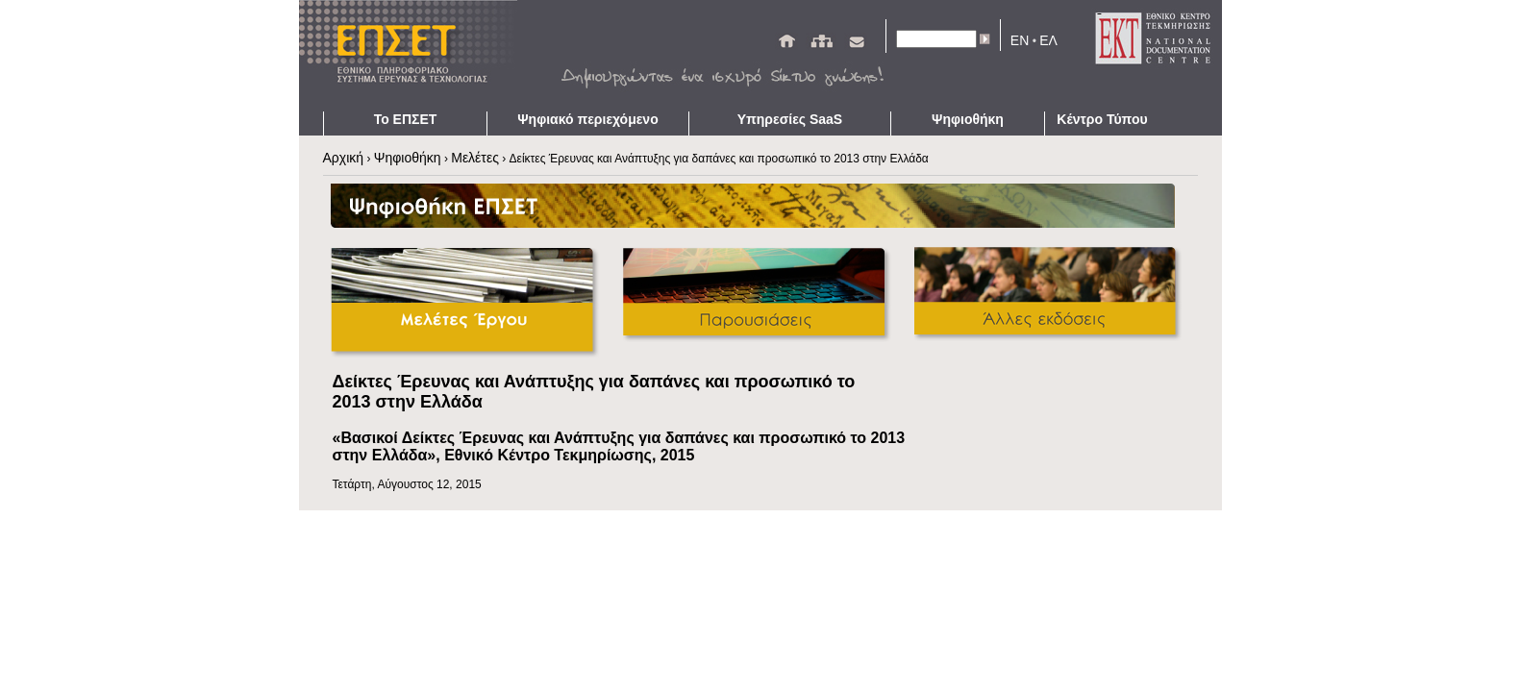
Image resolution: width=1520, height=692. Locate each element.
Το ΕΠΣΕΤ (405, 119)
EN (1019, 40)
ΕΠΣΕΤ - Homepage (414, 55)
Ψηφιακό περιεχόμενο (587, 119)
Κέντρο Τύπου (1102, 119)
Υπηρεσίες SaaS (789, 119)
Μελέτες (475, 157)
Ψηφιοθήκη (968, 119)
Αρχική (343, 157)
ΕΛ (1048, 40)
